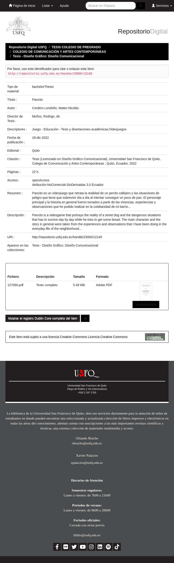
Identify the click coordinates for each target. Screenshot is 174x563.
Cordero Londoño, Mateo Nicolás (55, 108)
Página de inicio (22, 5)
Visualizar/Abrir (146, 304)
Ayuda (64, 5)
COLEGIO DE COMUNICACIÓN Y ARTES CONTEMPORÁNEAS (59, 51)
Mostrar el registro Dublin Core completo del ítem (42, 318)
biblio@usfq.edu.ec (87, 535)
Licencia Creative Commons (108, 337)
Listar (47, 5)
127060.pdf (15, 285)
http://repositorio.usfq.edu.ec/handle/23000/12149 (67, 237)
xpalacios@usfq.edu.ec (87, 463)
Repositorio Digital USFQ (28, 47)
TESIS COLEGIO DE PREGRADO (76, 47)
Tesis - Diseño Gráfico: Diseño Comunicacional (48, 56)
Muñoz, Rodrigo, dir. (46, 116)
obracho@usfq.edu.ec (87, 443)
